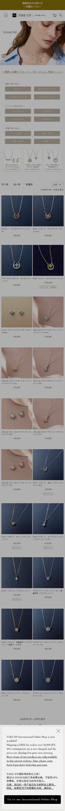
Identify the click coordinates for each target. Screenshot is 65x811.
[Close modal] (58, 731)
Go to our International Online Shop (33, 799)
